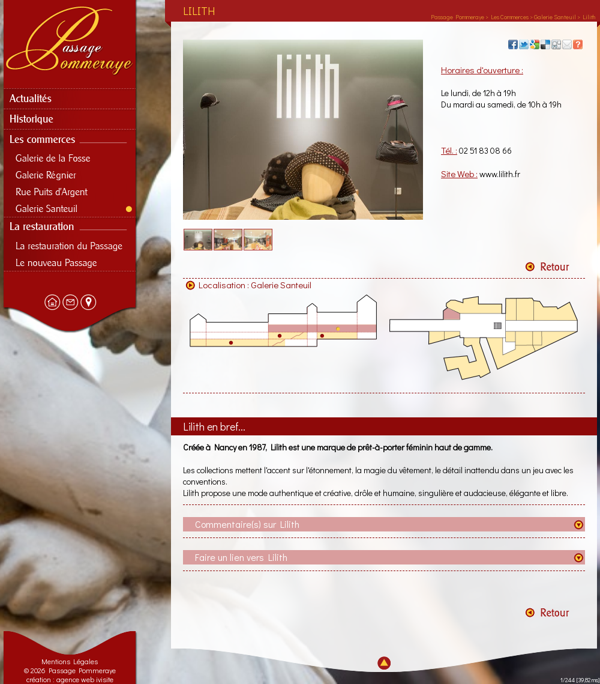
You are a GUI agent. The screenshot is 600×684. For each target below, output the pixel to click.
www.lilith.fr (499, 174)
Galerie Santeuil (281, 285)
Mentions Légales (69, 661)
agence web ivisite (84, 679)
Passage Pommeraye (457, 17)
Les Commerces (510, 17)
